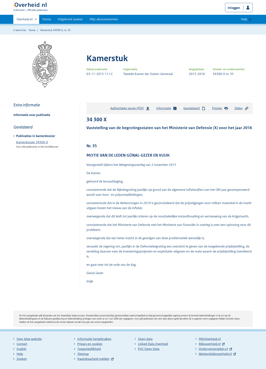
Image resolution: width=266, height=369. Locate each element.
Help (20, 354)
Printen (220, 108)
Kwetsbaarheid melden (93, 359)
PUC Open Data (148, 349)
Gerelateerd (194, 108)
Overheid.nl (25, 20)
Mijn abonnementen (104, 19)
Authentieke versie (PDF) (130, 109)
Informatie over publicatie (31, 115)
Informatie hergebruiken (94, 339)
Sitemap (83, 354)
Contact (22, 344)
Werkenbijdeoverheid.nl (215, 354)
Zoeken (22, 359)
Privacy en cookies (89, 344)
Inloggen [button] (234, 8)
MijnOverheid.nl (210, 339)
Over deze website (29, 339)
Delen (242, 108)
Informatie (166, 108)
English (21, 349)
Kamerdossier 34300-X (32, 142)
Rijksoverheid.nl (210, 344)
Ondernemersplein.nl (213, 349)
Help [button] (244, 19)
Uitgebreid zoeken (70, 19)
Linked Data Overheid (153, 344)
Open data (145, 339)
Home (46, 19)
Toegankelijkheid (89, 349)
